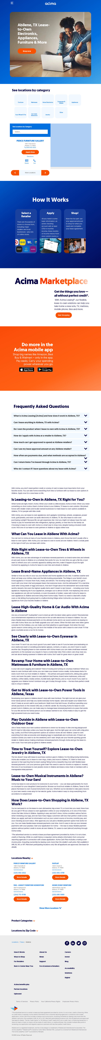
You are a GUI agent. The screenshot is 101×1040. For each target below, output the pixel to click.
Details (27, 161)
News (41, 957)
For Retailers (19, 961)
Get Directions (18, 870)
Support (42, 961)
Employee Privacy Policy (71, 1001)
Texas (22, 942)
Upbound (17, 994)
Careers (68, 952)
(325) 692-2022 (31, 147)
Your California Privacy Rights (50, 1001)
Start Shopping (64, 315)
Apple (27, 370)
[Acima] (50, 4)
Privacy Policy (34, 1001)
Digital (67, 977)
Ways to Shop (19, 957)
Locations (15, 942)
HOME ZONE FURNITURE (61, 885)
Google (45, 370)
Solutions (68, 973)
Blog (66, 961)
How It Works (19, 952)
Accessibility (70, 968)
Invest (67, 957)
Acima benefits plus (21, 984)
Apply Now (30, 152)
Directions (30, 156)
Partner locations (20, 989)
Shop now (27, 51)
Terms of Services (22, 1001)
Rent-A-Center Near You (23, 966)
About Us (43, 952)
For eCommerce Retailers (49, 966)
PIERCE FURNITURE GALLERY (30, 140)
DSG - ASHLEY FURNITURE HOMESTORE (29, 885)
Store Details (22, 877)
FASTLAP (55, 863)
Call (34, 161)
